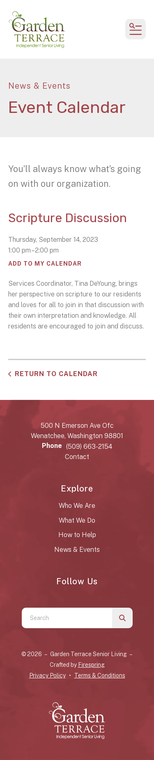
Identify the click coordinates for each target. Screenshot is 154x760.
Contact (77, 457)
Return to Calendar (56, 374)
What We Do (77, 520)
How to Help (77, 535)
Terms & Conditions (99, 675)
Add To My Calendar (45, 263)
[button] (135, 29)
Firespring (91, 664)
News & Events (77, 549)
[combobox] (67, 618)
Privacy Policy (47, 675)
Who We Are (77, 506)
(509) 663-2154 (89, 446)
